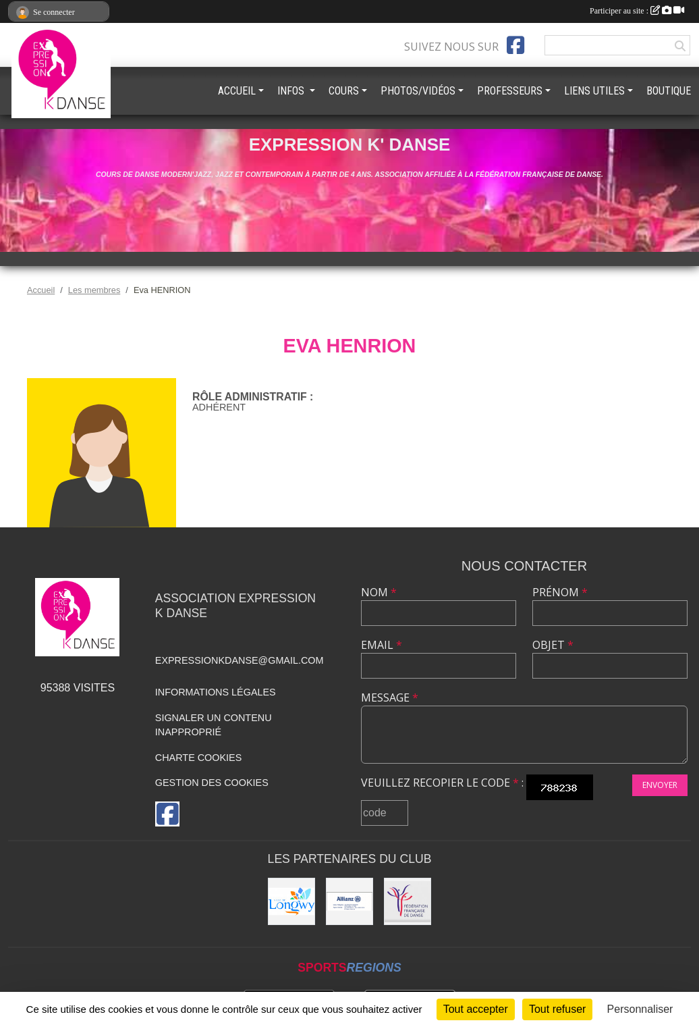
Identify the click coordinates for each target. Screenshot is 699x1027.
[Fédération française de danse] (407, 901)
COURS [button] (344, 90)
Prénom (560, 592)
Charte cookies (198, 757)
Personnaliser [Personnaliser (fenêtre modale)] (640, 1009)
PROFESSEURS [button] (509, 90)
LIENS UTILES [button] (594, 90)
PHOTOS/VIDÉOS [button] (418, 90)
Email (381, 644)
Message (389, 697)
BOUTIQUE (668, 90)
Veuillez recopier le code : (442, 782)
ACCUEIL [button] (237, 90)
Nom (379, 592)
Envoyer (659, 785)
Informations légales (215, 692)
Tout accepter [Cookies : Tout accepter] (475, 1009)
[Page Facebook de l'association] (515, 45)
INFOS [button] (292, 90)
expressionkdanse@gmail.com (239, 660)
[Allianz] (349, 901)
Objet (553, 644)
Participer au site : (637, 11)
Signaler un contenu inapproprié (213, 725)
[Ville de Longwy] (291, 901)
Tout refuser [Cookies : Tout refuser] (557, 1009)
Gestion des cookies (212, 782)
